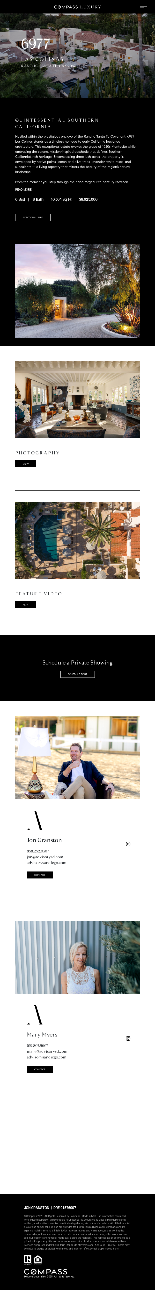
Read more (23, 189)
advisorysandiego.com (46, 862)
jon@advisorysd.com (45, 857)
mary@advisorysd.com (47, 1051)
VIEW (26, 463)
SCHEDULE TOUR (77, 674)
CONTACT (39, 875)
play (26, 604)
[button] (77, 540)
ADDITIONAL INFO (33, 217)
